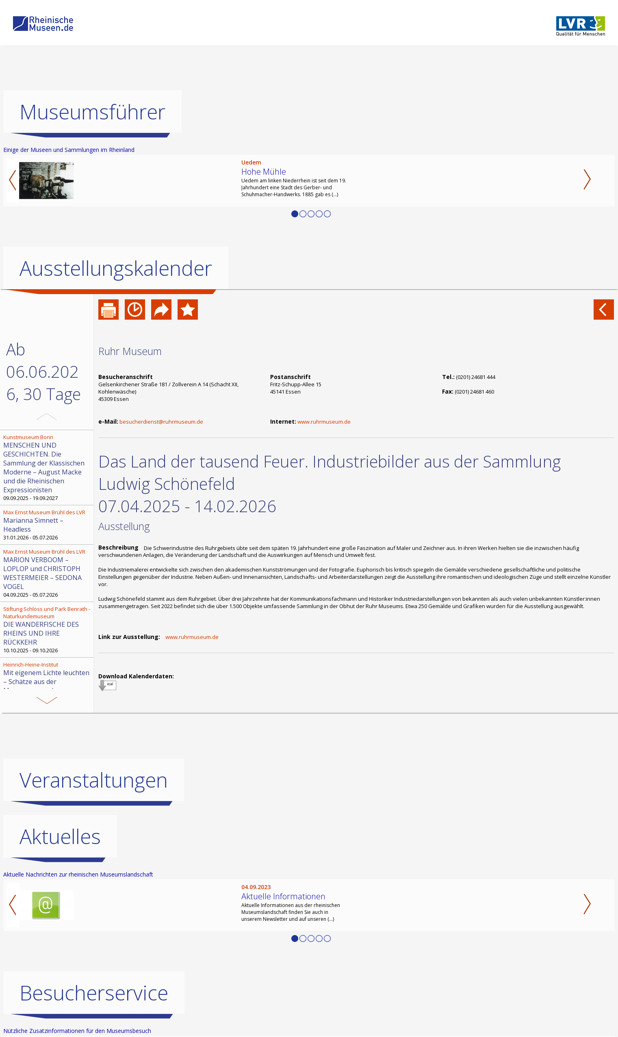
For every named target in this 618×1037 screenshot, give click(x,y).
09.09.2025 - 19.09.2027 (47, 467)
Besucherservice (94, 993)
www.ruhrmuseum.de (324, 421)
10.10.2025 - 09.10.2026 (47, 629)
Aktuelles (60, 836)
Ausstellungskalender (116, 268)
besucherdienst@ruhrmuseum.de (161, 421)
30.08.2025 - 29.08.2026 (47, 681)
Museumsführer (92, 112)
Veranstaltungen (94, 780)
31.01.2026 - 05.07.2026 (47, 525)
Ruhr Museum (130, 351)
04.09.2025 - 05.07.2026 (47, 573)
